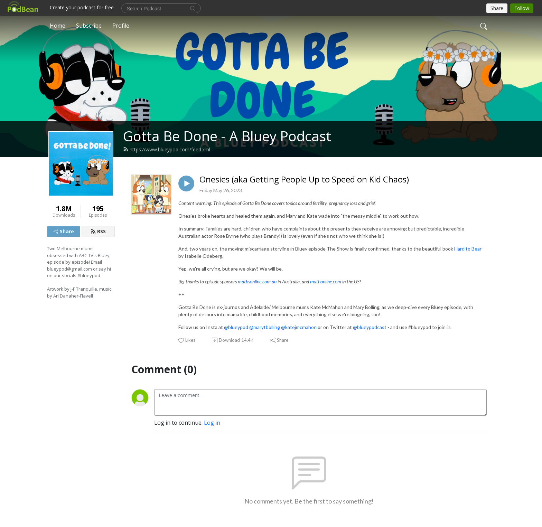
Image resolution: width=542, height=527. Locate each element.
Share (64, 231)
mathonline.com (325, 281)
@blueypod (236, 327)
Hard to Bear (468, 249)
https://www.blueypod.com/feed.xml (166, 149)
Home (57, 25)
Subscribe (89, 25)
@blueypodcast (369, 327)
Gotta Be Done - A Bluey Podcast (227, 135)
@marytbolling (264, 327)
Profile (120, 25)
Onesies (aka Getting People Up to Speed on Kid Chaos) (304, 180)
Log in (212, 422)
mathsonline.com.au (257, 281)
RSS (98, 231)
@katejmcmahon (299, 327)
